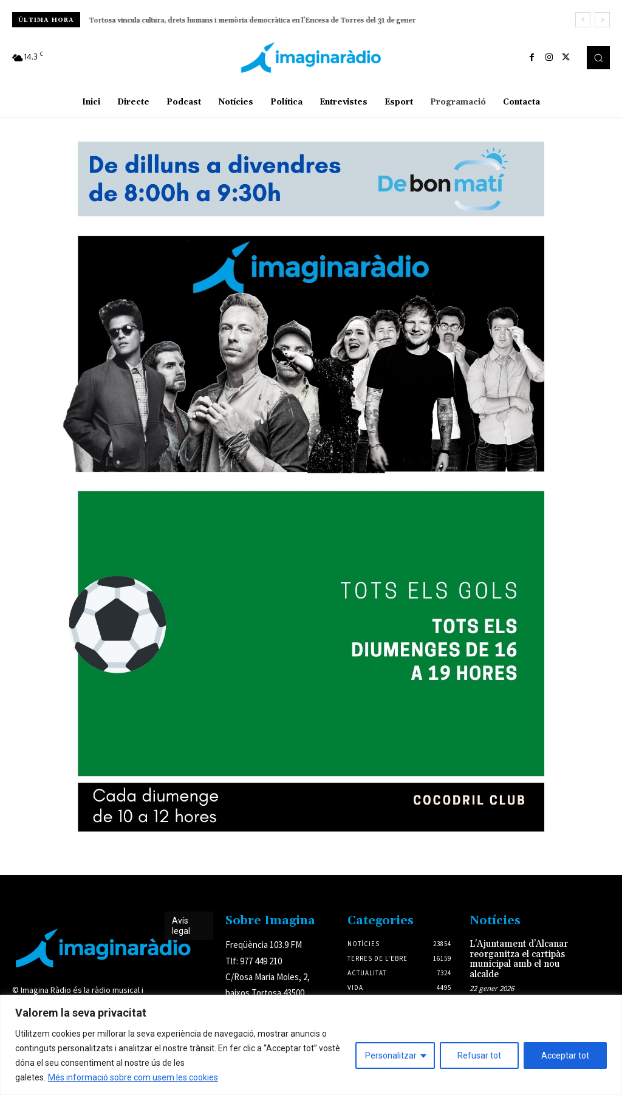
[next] (602, 19)
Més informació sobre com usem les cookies (133, 1077)
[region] (311, 1045)
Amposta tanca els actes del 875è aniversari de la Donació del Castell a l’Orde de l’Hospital (237, 20)
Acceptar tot (565, 1055)
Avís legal (181, 926)
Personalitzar (391, 1055)
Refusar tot (479, 1055)
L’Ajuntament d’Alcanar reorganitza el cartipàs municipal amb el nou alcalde (517, 957)
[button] (598, 57)
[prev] (582, 19)
